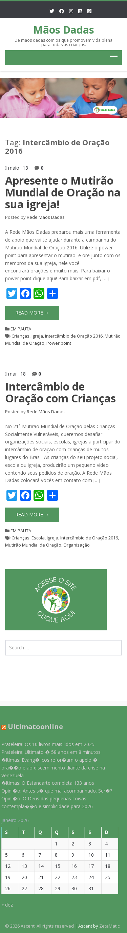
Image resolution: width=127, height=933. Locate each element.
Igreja (37, 336)
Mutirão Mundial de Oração (33, 545)
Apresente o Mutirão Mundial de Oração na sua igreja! (63, 192)
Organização (76, 545)
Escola (38, 538)
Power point (58, 343)
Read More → (32, 312)
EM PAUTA (20, 329)
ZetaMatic (109, 926)
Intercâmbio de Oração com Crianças (60, 392)
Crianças (20, 336)
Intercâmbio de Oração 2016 (74, 336)
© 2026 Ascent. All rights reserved (39, 926)
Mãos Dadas (63, 30)
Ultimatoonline (33, 726)
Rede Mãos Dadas (46, 217)
